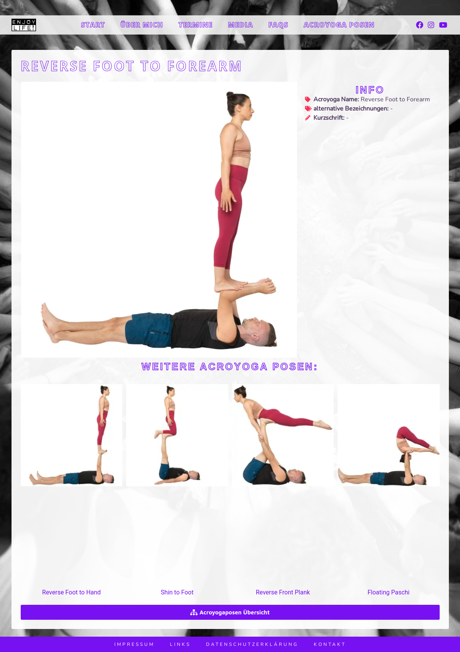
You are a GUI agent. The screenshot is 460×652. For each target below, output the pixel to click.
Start (93, 24)
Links (180, 644)
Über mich (141, 24)
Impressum (134, 644)
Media (240, 24)
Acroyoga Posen (338, 24)
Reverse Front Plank (283, 592)
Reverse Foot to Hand (71, 592)
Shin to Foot (177, 592)
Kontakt (330, 644)
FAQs (279, 24)
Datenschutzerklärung (252, 644)
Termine (195, 24)
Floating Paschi (389, 592)
